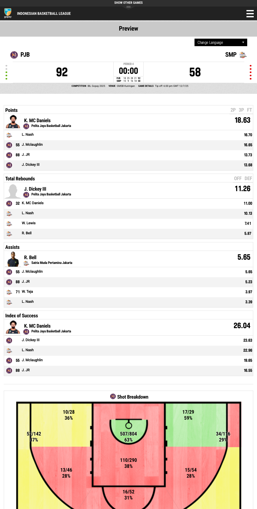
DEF (248, 178)
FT (249, 110)
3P (241, 110)
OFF (237, 178)
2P (233, 110)
